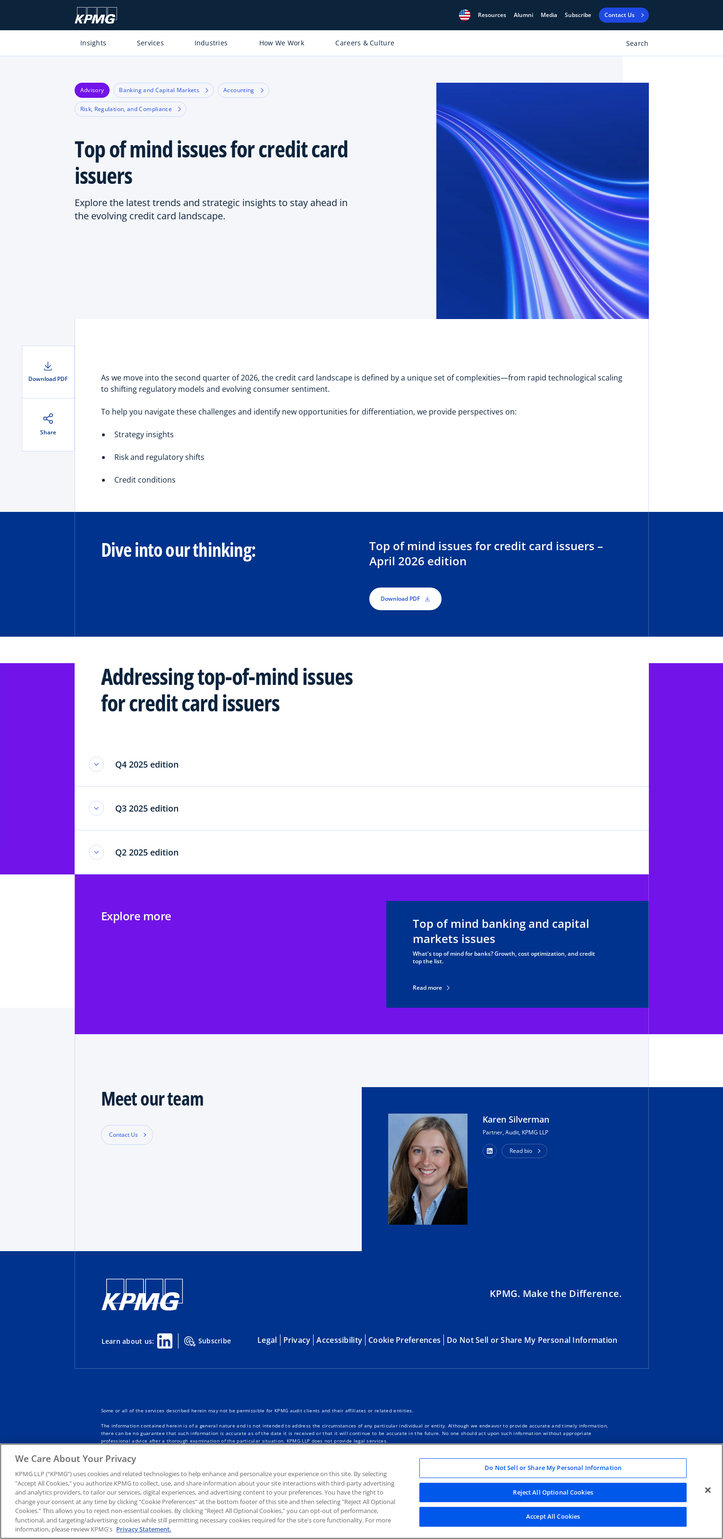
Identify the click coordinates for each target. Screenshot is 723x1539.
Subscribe (578, 15)
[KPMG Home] (96, 15)
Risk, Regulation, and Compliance (130, 109)
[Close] (707, 1490)
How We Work (281, 42)
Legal (267, 1340)
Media (549, 15)
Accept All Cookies (553, 1517)
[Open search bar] (632, 45)
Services (150, 42)
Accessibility (339, 1340)
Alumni (523, 15)
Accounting (243, 90)
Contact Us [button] (123, 1135)
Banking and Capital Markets (163, 90)
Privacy (297, 1340)
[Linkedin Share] (164, 1341)
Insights (93, 42)
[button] (464, 15)
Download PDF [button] (405, 599)
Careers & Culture (364, 42)
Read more (431, 988)
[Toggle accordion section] (96, 764)
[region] (361, 1491)
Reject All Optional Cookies (553, 1492)
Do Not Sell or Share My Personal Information (532, 1340)
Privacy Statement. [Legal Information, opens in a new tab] (143, 1529)
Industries (211, 42)
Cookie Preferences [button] (404, 1340)
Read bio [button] (521, 1151)
